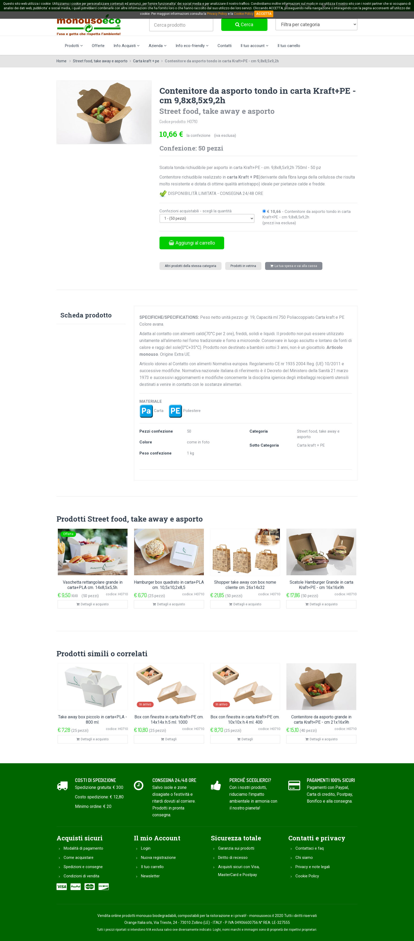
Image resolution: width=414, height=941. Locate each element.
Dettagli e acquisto (93, 604)
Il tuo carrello (288, 45)
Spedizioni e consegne (83, 866)
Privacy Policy (217, 14)
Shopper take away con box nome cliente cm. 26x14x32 (245, 585)
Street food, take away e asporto (100, 61)
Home (62, 61)
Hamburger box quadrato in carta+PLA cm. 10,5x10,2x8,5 (169, 585)
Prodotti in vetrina (243, 266)
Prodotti (74, 45)
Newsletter (150, 876)
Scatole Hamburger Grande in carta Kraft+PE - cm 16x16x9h (321, 585)
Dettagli (169, 739)
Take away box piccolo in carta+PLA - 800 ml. (92, 719)
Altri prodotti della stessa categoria (190, 266)
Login (145, 848)
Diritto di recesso (233, 857)
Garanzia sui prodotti (236, 848)
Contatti (225, 45)
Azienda (158, 45)
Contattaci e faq (309, 848)
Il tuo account (255, 45)
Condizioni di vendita (81, 876)
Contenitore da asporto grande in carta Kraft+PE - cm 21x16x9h (321, 719)
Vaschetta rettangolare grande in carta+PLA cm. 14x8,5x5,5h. (93, 585)
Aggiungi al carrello (192, 243)
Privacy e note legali (312, 866)
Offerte (98, 45)
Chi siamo (304, 857)
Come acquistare (78, 857)
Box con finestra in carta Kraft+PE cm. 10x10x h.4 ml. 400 (245, 719)
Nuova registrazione (158, 857)
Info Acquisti (127, 45)
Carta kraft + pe (146, 61)
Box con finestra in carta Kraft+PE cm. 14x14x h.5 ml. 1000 (169, 719)
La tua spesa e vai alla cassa (293, 266)
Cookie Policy (307, 876)
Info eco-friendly (192, 45)
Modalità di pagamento (83, 848)
